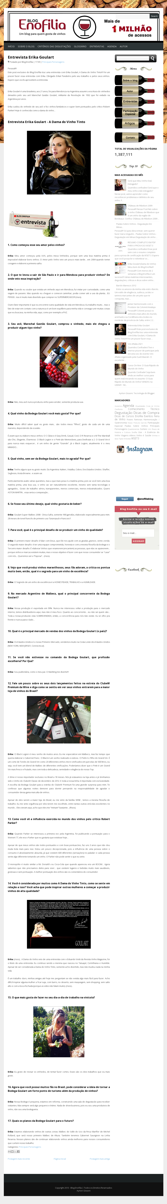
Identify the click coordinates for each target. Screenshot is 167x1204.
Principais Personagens (53, 61)
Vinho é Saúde (143, 435)
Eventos (148, 416)
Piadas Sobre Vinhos (136, 425)
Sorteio (143, 429)
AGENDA (112, 46)
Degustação (123, 412)
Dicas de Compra (146, 412)
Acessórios (118, 406)
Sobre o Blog (26, 46)
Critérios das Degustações (54, 46)
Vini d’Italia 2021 (135, 343)
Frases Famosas (134, 419)
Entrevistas (97, 46)
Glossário (80, 46)
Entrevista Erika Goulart (31, 57)
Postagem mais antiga (100, 1158)
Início (11, 46)
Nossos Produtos (134, 423)
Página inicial (60, 1158)
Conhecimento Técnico (143, 409)
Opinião (144, 423)
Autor (123, 46)
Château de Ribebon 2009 (140, 205)
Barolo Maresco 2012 (126, 285)
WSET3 (135, 438)
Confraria (118, 409)
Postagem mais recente (19, 1158)
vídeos (132, 435)
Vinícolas (127, 438)
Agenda (128, 405)
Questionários (133, 429)
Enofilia (139, 416)
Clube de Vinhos (152, 406)
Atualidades (140, 406)
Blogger (151, 393)
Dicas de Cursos (124, 416)
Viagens (124, 435)
